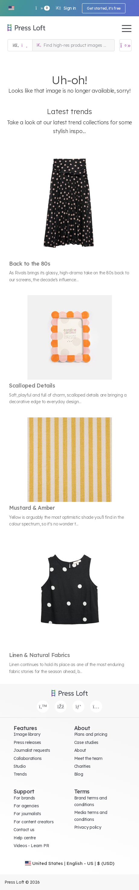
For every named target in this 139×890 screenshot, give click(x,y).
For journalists (27, 813)
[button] (11, 8)
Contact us (24, 829)
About (80, 750)
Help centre (25, 838)
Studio (20, 766)
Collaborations (28, 758)
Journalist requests (32, 750)
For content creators (33, 822)
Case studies (86, 742)
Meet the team (88, 758)
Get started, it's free (104, 8)
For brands (24, 798)
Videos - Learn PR (31, 845)
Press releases (27, 742)
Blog (78, 774)
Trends (20, 774)
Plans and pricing (90, 734)
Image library (27, 734)
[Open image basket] (125, 45)
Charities (82, 766)
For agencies (26, 806)
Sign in (66, 8)
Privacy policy (87, 827)
